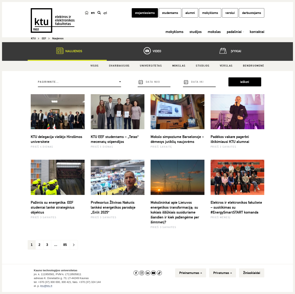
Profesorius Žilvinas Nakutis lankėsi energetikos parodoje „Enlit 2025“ (113, 207)
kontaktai (257, 31)
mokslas (214, 31)
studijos (195, 31)
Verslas (226, 65)
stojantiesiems (145, 13)
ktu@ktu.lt (46, 285)
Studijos (202, 65)
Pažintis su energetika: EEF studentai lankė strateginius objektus (52, 207)
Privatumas (222, 273)
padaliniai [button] (234, 31)
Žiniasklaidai (251, 273)
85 (65, 245)
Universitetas (151, 65)
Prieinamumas (190, 273)
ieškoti (244, 82)
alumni (190, 13)
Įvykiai (229, 50)
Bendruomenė (253, 65)
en (93, 12)
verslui (230, 13)
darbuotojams (251, 13)
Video (150, 50)
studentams (170, 13)
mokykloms (210, 13)
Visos (95, 65)
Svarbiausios (119, 65)
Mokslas (179, 65)
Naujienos (67, 50)
